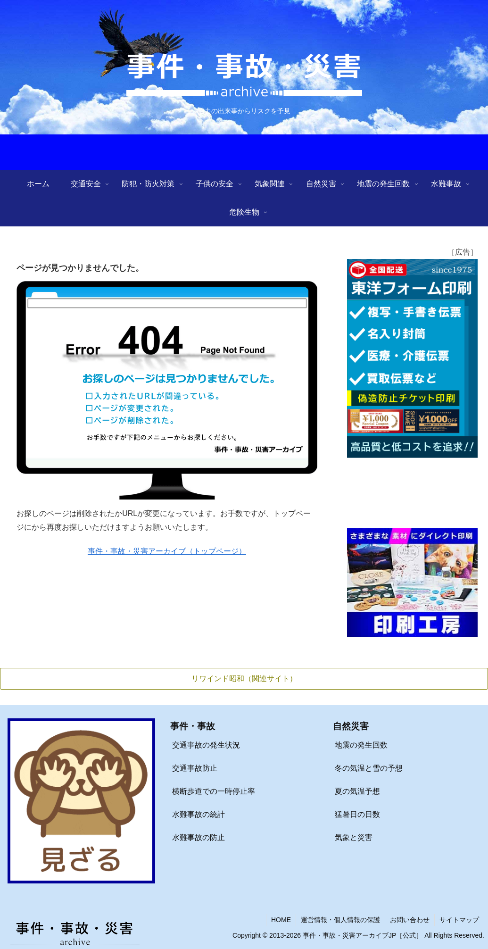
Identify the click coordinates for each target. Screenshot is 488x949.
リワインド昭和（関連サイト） (244, 678)
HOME (281, 920)
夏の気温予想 (357, 791)
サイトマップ (459, 920)
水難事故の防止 (198, 837)
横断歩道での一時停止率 (213, 791)
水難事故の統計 (198, 814)
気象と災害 (353, 837)
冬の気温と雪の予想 (369, 768)
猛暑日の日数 (357, 814)
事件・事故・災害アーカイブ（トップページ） (167, 551)
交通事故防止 (194, 768)
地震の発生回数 (361, 745)
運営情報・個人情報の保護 (340, 920)
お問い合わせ (410, 920)
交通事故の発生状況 (206, 745)
